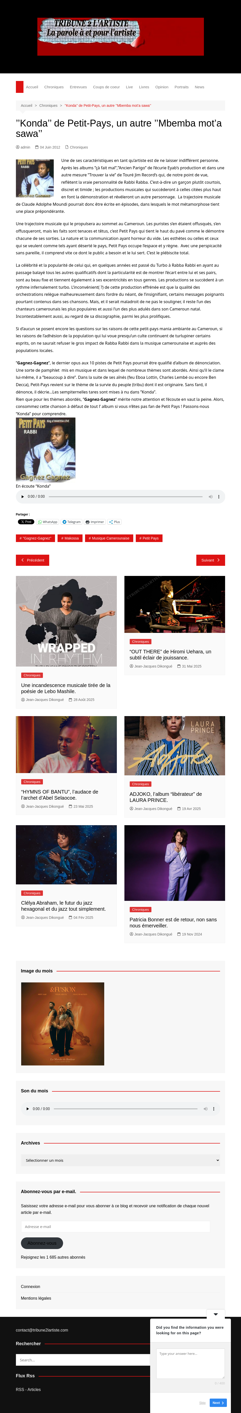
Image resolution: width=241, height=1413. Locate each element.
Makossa (72, 538)
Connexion (30, 1286)
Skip (202, 1403)
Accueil (32, 87)
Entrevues (78, 87)
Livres (144, 87)
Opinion (162, 87)
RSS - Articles (28, 1389)
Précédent (32, 560)
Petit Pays (151, 538)
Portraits (182, 87)
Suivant (210, 560)
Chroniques (54, 87)
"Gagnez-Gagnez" (37, 538)
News (199, 87)
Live (129, 87)
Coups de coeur (106, 87)
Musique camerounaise (110, 538)
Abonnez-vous (42, 1243)
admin (23, 147)
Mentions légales (36, 1298)
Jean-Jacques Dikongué (42, 700)
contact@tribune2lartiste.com (42, 1330)
